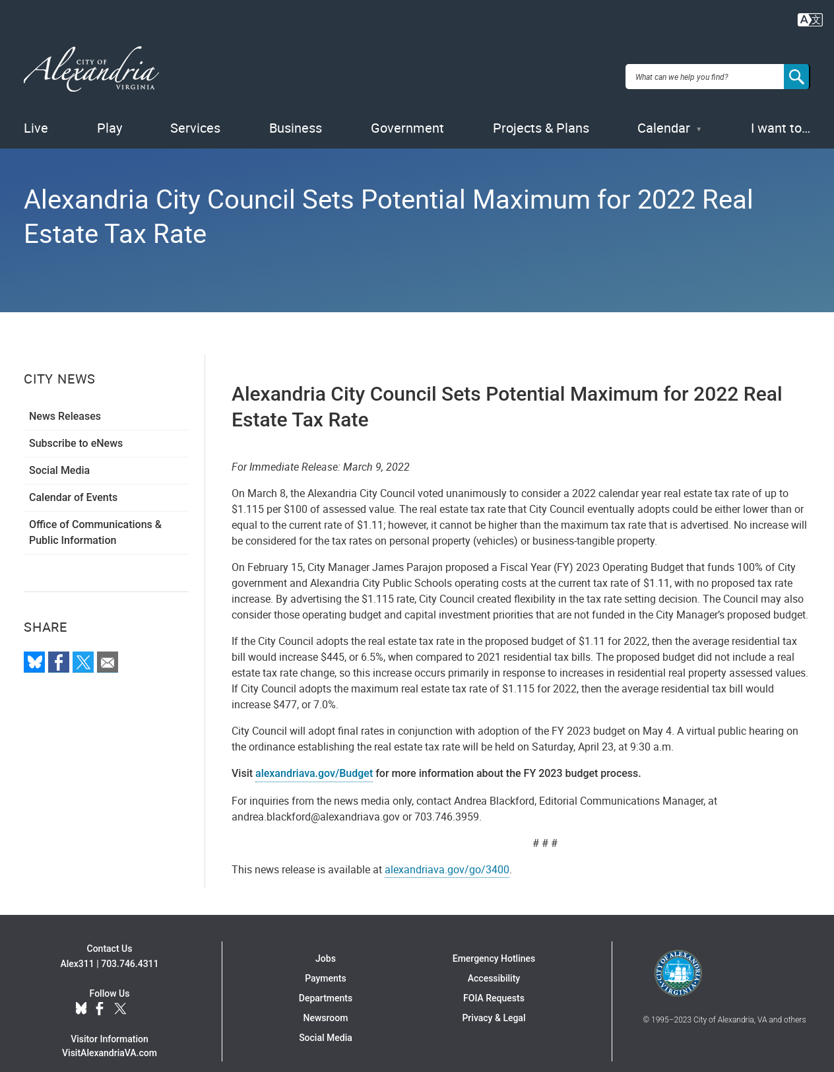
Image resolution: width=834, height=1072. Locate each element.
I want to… (780, 112)
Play (109, 112)
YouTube (142, 993)
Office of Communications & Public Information (95, 516)
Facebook (99, 993)
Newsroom (326, 1002)
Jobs (325, 942)
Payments (325, 962)
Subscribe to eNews (76, 427)
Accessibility (494, 962)
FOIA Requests (494, 982)
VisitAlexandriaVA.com (109, 1037)
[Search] (797, 68)
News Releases (65, 400)
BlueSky (81, 993)
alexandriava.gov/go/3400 (447, 853)
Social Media (59, 454)
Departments (325, 982)
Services (195, 112)
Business (295, 112)
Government (407, 112)
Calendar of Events (73, 481)
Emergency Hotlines (494, 942)
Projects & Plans (541, 112)
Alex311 (77, 948)
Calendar (663, 112)
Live (36, 112)
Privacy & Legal (493, 1002)
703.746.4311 (129, 948)
